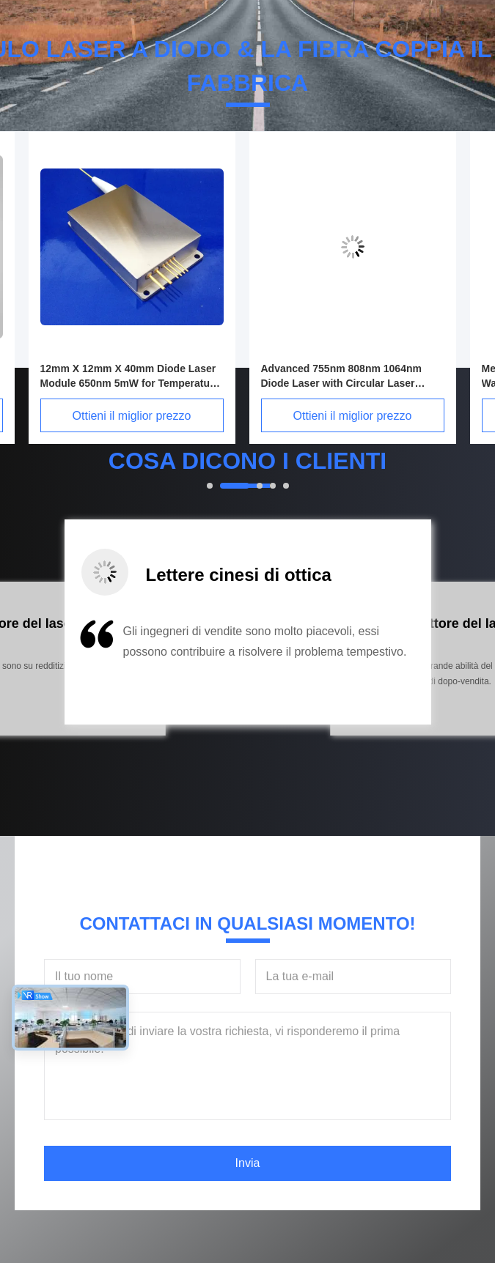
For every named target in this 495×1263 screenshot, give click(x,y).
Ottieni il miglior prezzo (146, 416)
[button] (80, 668)
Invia (247, 1163)
